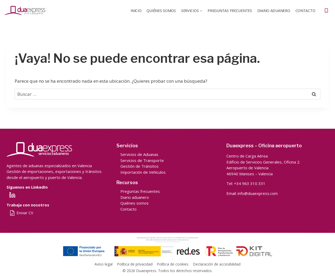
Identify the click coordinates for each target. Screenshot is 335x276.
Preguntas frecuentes (230, 10)
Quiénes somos (134, 203)
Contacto (305, 10)
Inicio (136, 10)
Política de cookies (172, 264)
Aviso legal (103, 264)
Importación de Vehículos (143, 172)
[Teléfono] (326, 10)
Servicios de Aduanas (139, 154)
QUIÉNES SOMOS (161, 10)
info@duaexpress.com (258, 193)
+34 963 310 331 (249, 183)
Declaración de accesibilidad (217, 264)
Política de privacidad (135, 264)
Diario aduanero (134, 197)
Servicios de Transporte (142, 160)
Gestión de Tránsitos (139, 166)
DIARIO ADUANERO (273, 10)
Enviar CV (21, 212)
